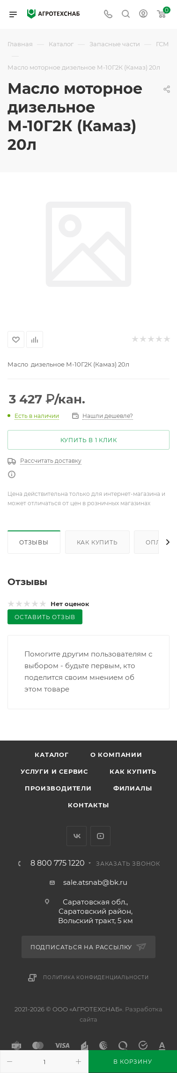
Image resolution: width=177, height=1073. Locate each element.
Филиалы (132, 788)
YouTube (100, 836)
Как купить (97, 542)
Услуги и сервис (54, 771)
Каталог (52, 754)
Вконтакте (76, 836)
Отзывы (34, 542)
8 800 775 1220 (57, 863)
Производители (58, 788)
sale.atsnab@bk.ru (95, 882)
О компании (116, 754)
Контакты (88, 805)
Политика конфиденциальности (96, 977)
